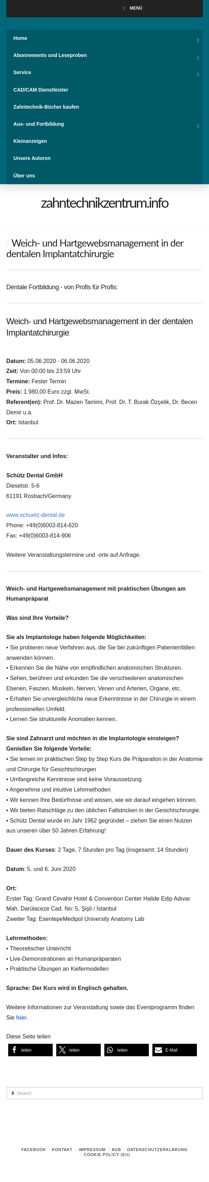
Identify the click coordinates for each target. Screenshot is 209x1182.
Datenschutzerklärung (157, 1149)
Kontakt (62, 1149)
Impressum (92, 1149)
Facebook (33, 1149)
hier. (22, 1018)
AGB (116, 1149)
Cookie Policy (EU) (107, 1154)
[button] (30, 1050)
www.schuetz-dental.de (35, 515)
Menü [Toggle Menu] (131, 8)
